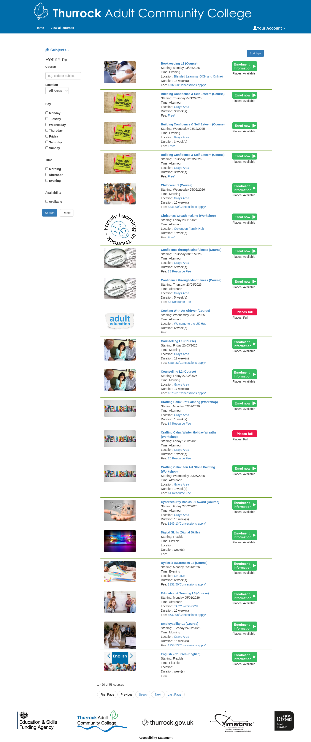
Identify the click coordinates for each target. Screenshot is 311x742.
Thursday (54, 130)
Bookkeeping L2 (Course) (179, 63)
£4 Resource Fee (179, 423)
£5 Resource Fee (179, 458)
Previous (126, 694)
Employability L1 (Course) (179, 623)
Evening (53, 180)
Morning (53, 169)
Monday (52, 113)
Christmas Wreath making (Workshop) (188, 215)
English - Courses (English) (180, 654)
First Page (107, 694)
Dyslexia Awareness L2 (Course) (184, 563)
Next (158, 694)
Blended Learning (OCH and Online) (198, 76)
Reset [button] (67, 213)
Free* (171, 115)
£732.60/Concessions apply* (187, 85)
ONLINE (179, 575)
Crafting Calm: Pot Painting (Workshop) (189, 402)
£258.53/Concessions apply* (187, 645)
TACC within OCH (186, 606)
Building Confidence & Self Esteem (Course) (193, 94)
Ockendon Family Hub (189, 228)
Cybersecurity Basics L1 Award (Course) (190, 502)
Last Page (174, 694)
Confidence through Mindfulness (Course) (191, 250)
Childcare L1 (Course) (176, 185)
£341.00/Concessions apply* (187, 207)
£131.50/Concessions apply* (187, 584)
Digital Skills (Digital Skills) (180, 532)
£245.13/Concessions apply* (187, 523)
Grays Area (181, 107)
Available (53, 201)
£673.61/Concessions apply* (187, 393)
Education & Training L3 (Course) (185, 593)
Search (143, 694)
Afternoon (54, 175)
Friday (51, 136)
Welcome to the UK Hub (190, 323)
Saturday (53, 142)
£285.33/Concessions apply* (187, 362)
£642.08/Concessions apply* (187, 615)
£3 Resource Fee (179, 271)
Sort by (255, 53)
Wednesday (55, 125)
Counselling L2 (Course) (178, 371)
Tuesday (53, 119)
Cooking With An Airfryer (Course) (185, 310)
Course (51, 66)
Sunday (52, 148)
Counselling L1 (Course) (178, 341)
